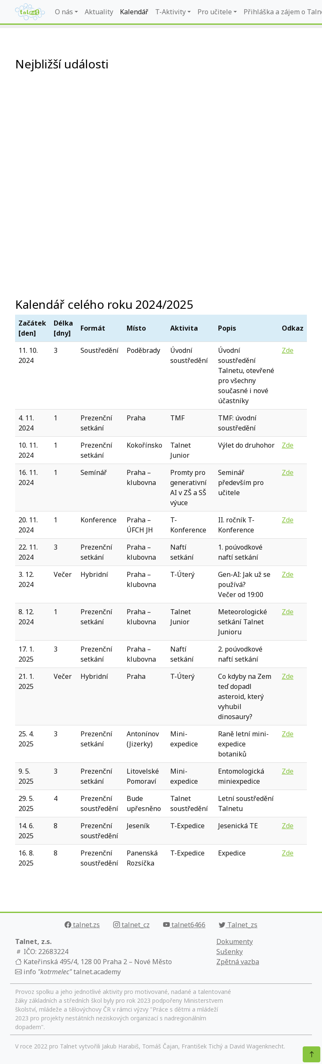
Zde (287, 350)
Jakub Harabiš (120, 1046)
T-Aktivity (170, 11)
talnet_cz (131, 924)
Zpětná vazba (237, 961)
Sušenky (229, 951)
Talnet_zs (238, 924)
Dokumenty (234, 941)
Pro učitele (214, 11)
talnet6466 (184, 924)
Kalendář (134, 11)
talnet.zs (82, 924)
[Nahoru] (311, 1054)
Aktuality (99, 11)
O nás (64, 11)
